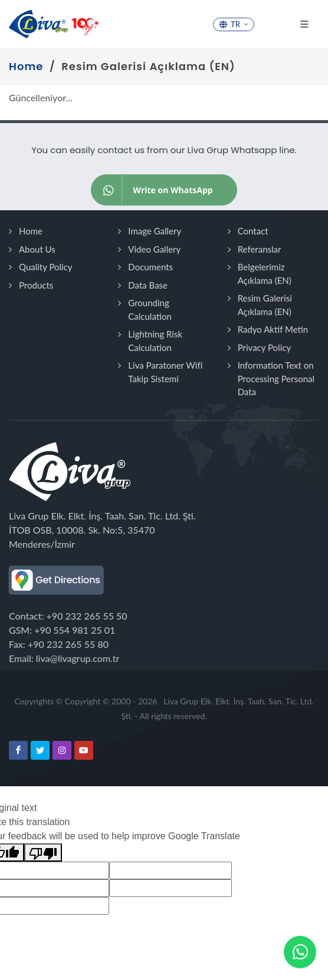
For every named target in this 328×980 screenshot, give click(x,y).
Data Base (148, 285)
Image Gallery (154, 231)
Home (30, 231)
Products (36, 285)
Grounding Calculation (150, 309)
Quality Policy (46, 266)
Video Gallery (154, 249)
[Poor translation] (43, 852)
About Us (37, 249)
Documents (150, 266)
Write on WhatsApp (151, 190)
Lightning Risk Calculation (155, 341)
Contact (253, 231)
